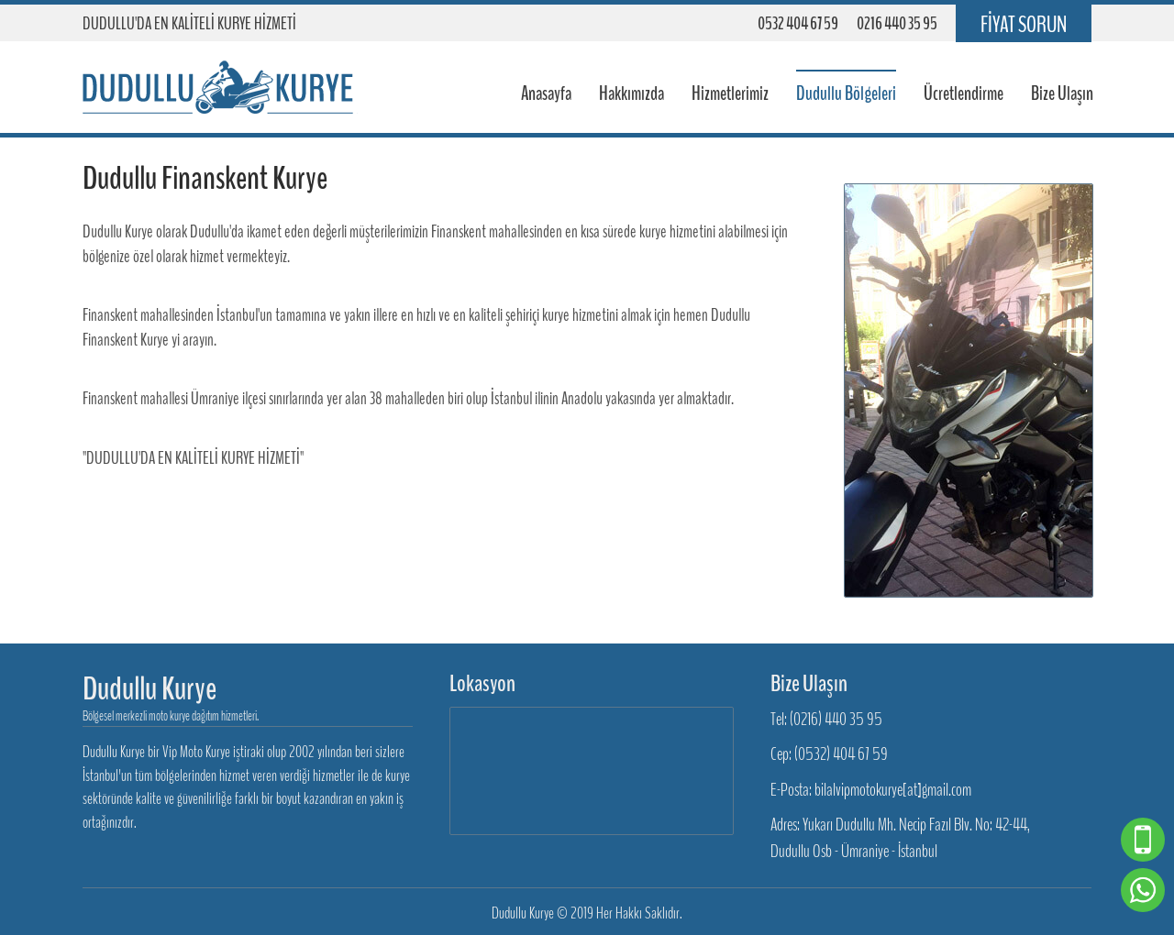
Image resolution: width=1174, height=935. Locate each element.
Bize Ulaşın (1062, 93)
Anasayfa (546, 93)
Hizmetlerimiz (730, 93)
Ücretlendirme (963, 93)
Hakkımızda (631, 93)
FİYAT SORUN (1023, 24)
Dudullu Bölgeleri (846, 93)
